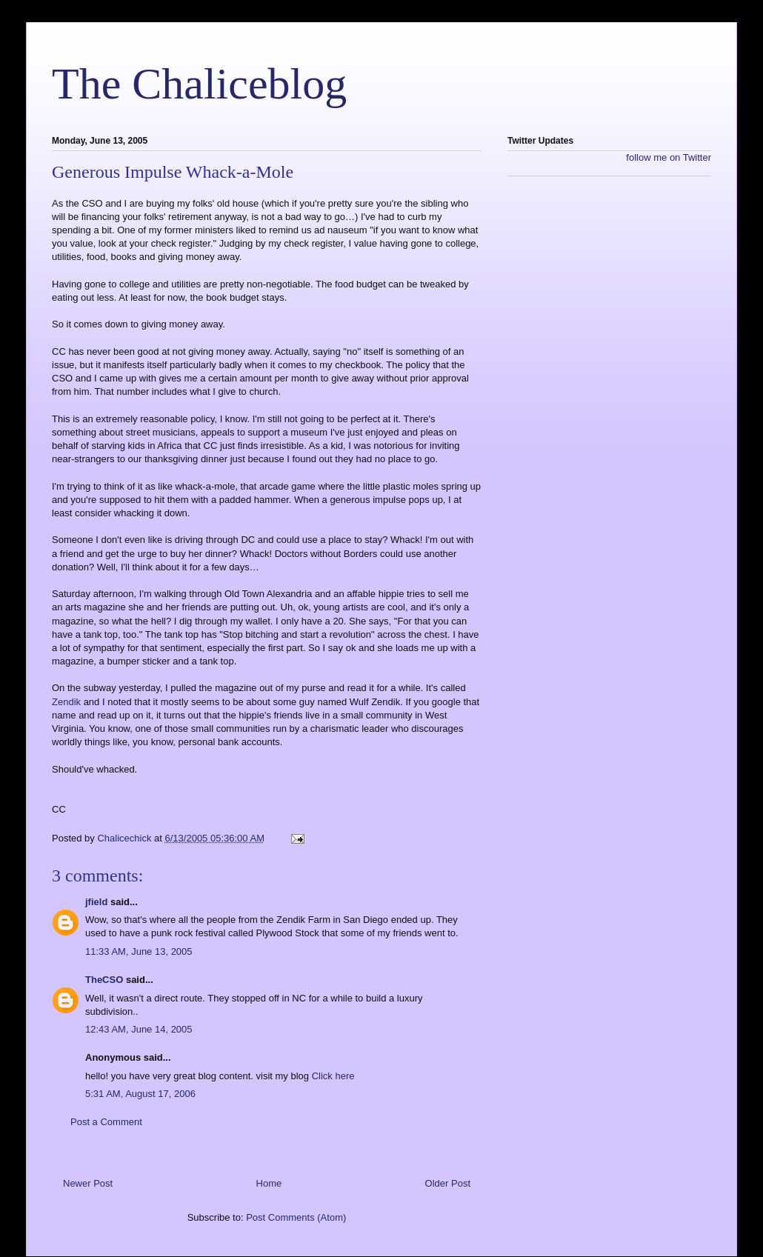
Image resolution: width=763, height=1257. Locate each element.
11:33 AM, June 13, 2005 (139, 951)
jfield (96, 901)
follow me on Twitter (668, 157)
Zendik (68, 701)
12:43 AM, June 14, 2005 (139, 1029)
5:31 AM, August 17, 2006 (140, 1093)
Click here (333, 1075)
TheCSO (104, 979)
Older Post (447, 1183)
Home (269, 1183)
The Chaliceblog (199, 83)
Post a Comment (106, 1121)
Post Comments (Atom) (296, 1217)
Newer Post (88, 1183)
